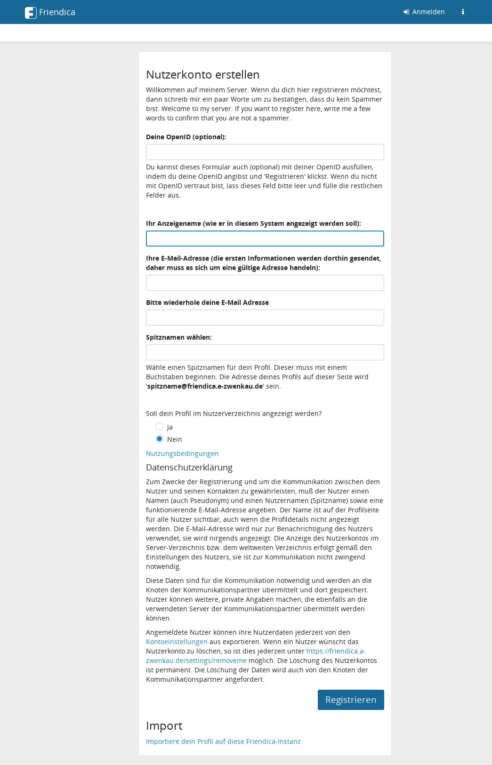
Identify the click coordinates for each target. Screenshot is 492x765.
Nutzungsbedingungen (182, 453)
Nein (174, 439)
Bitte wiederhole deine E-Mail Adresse (207, 302)
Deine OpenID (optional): (186, 136)
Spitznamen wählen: (179, 337)
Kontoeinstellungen (177, 641)
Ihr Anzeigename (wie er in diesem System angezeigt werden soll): (253, 223)
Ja (170, 426)
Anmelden (423, 11)
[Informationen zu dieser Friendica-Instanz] (463, 12)
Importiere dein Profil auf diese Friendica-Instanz (223, 741)
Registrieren (351, 699)
